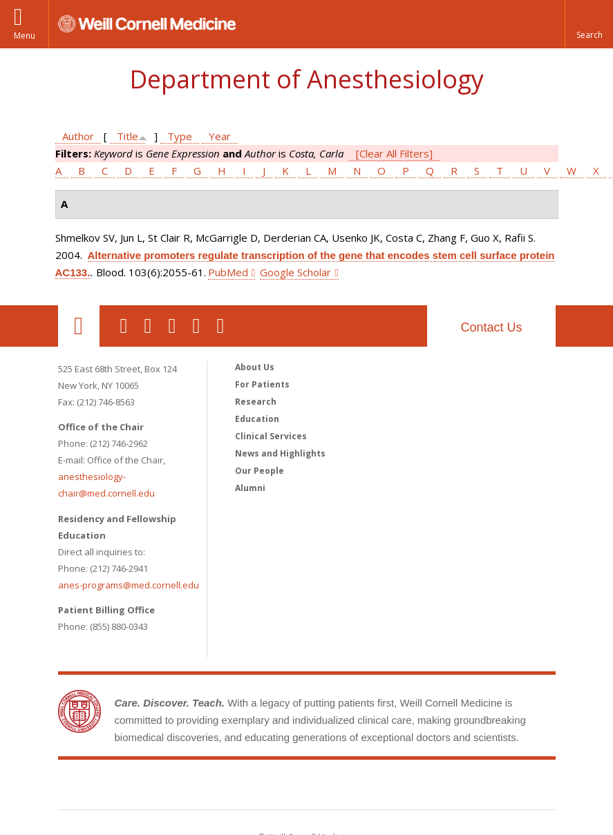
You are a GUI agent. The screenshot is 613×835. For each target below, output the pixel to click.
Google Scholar (295, 272)
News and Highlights (280, 453)
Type (179, 136)
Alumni (250, 488)
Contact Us (491, 327)
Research (255, 401)
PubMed (228, 272)
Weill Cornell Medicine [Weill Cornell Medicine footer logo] (306, 787)
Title (127, 136)
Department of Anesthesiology (306, 79)
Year (220, 136)
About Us (254, 367)
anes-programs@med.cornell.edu (128, 585)
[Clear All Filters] (394, 153)
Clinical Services (271, 436)
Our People (259, 471)
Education (257, 419)
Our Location (79, 326)
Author (78, 136)
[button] (589, 24)
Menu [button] (24, 35)
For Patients (262, 384)
